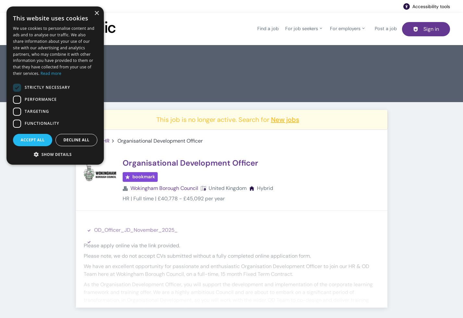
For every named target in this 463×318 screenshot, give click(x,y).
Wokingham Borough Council (164, 188)
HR (106, 140)
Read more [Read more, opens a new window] (51, 73)
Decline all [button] (77, 140)
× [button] (96, 13)
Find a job (268, 28)
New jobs (285, 119)
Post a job (386, 28)
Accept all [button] (33, 140)
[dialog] (55, 85)
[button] (55, 154)
